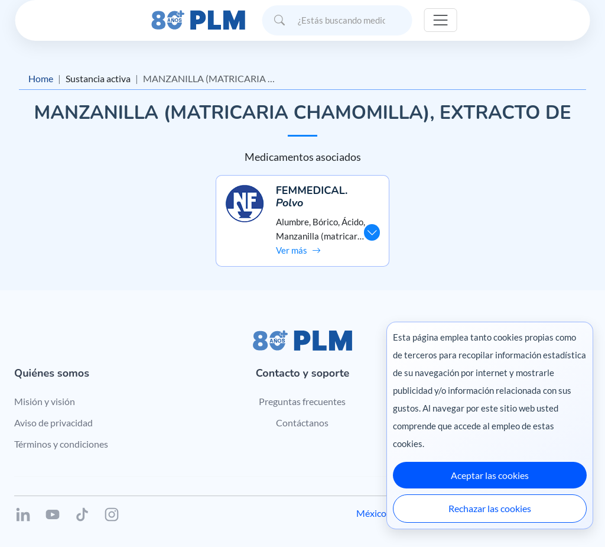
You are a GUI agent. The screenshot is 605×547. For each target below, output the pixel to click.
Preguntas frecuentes (302, 401)
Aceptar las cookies (490, 475)
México (371, 513)
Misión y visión (44, 401)
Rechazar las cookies (489, 508)
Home (40, 78)
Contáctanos (302, 422)
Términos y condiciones (61, 443)
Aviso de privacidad (53, 422)
